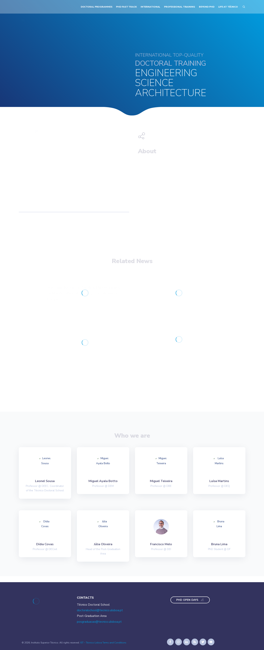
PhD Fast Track (126, 6)
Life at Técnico (228, 6)
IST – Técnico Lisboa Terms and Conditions (103, 642)
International (150, 6)
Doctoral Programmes (96, 6)
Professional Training (179, 6)
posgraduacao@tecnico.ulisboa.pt (99, 622)
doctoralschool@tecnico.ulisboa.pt (100, 610)
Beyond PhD (206, 6)
